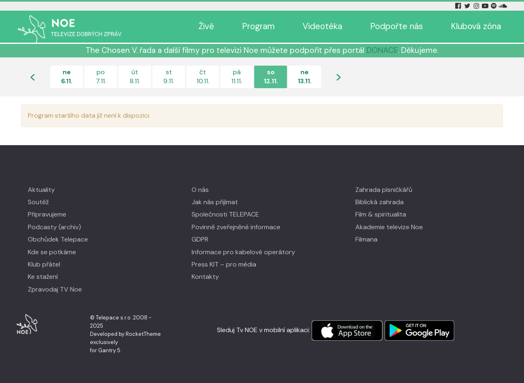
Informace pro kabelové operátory (243, 252)
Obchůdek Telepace (58, 239)
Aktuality (41, 189)
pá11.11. (236, 76)
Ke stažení (43, 276)
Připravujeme (47, 214)
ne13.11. (305, 76)
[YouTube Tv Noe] (485, 5)
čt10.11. (202, 76)
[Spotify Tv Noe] (494, 5)
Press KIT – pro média (224, 264)
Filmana (366, 239)
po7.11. (101, 76)
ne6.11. (66, 76)
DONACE (382, 50)
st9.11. (168, 76)
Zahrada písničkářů (383, 189)
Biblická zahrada (379, 202)
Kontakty (205, 276)
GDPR (200, 239)
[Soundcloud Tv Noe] (503, 5)
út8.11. (135, 76)
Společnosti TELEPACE (225, 214)
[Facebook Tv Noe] (459, 5)
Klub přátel (44, 264)
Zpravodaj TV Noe (55, 289)
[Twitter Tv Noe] (468, 5)
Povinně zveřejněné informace (236, 227)
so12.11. (271, 76)
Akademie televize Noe (389, 227)
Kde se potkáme (52, 252)
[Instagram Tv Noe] (478, 5)
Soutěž (38, 202)
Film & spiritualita (380, 214)
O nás (200, 189)
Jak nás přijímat (215, 202)
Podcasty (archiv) (54, 227)
